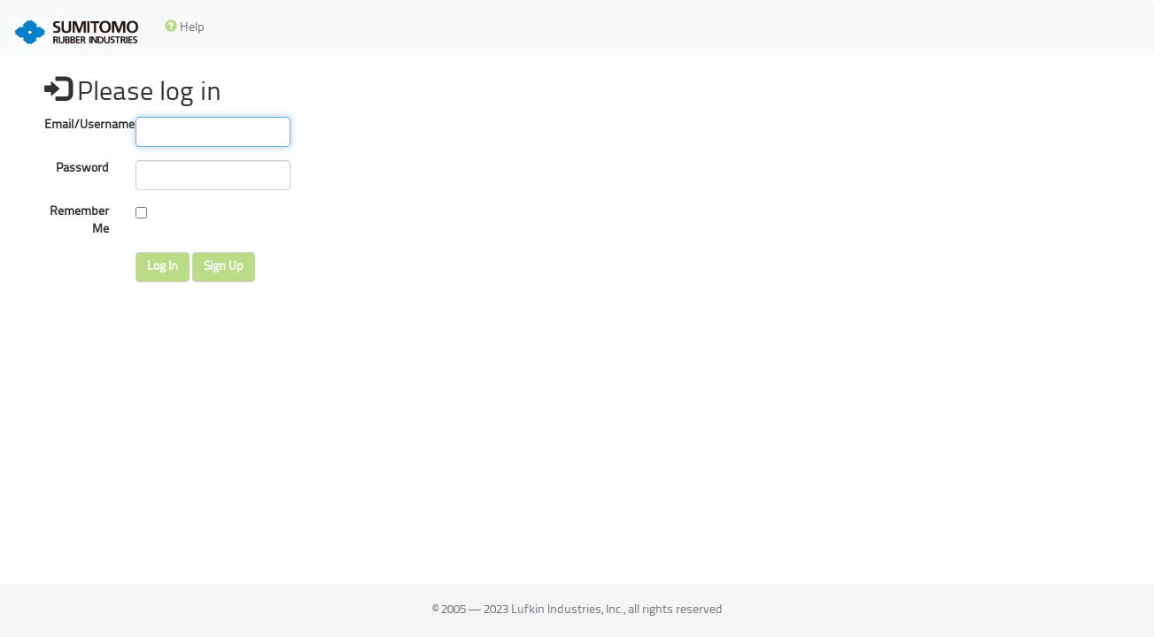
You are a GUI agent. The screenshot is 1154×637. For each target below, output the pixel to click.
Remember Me (79, 220)
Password (82, 168)
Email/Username (83, 125)
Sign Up (224, 266)
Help (185, 27)
